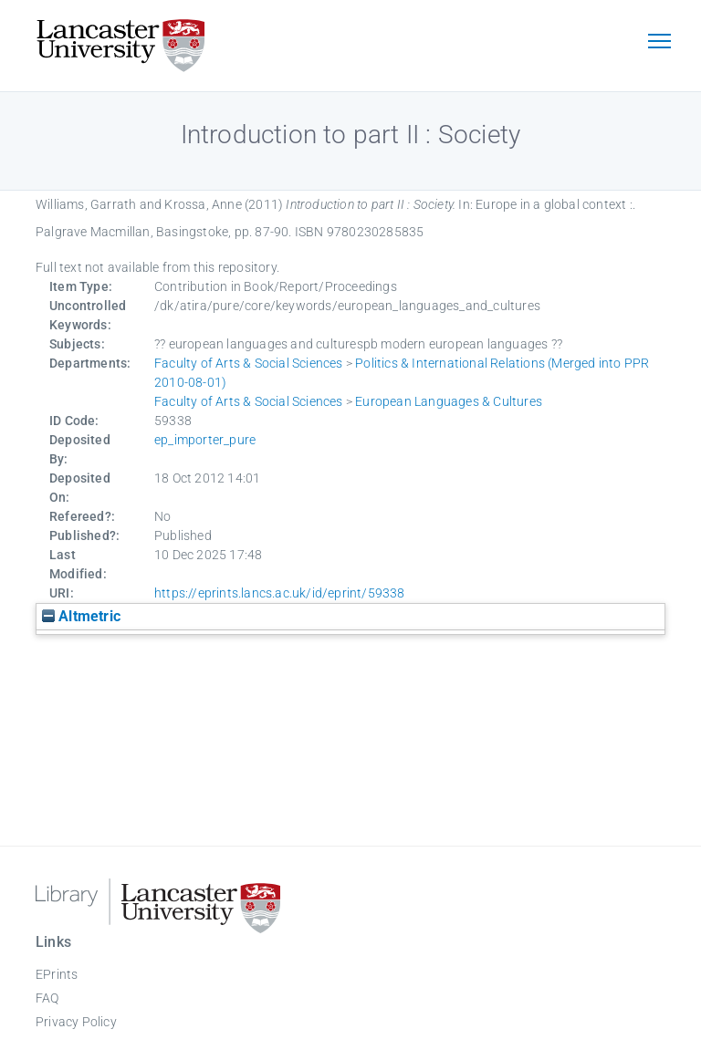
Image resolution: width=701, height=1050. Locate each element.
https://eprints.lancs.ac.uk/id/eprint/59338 (279, 593)
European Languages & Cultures (448, 401)
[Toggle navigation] (659, 43)
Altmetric (81, 616)
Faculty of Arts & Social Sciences (248, 363)
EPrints (57, 974)
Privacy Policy (76, 1021)
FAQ (47, 998)
